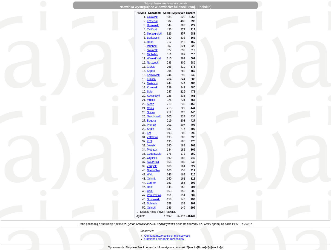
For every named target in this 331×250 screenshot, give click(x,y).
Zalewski (152, 137)
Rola (150, 187)
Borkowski (153, 37)
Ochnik (151, 178)
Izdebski (152, 46)
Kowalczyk (153, 95)
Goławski (152, 17)
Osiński (151, 207)
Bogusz (151, 120)
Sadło (150, 129)
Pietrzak (152, 149)
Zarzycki (152, 166)
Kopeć (151, 71)
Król (149, 141)
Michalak (152, 54)
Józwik (151, 145)
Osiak (150, 108)
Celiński (152, 29)
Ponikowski (154, 195)
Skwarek (152, 50)
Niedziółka (153, 170)
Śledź (150, 104)
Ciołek (150, 66)
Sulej (150, 91)
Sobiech (152, 203)
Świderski (153, 162)
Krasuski (152, 21)
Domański (153, 25)
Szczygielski (154, 33)
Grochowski (154, 116)
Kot (149, 133)
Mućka (151, 100)
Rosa (150, 42)
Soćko (150, 112)
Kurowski (152, 87)
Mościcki (152, 83)
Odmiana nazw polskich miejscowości (167, 235)
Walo (150, 174)
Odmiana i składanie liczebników (164, 239)
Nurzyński (153, 62)
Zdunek (151, 182)
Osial (150, 191)
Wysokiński (154, 58)
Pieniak (151, 124)
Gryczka (152, 158)
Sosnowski (153, 199)
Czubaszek (153, 153)
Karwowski (153, 75)
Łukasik (151, 79)
